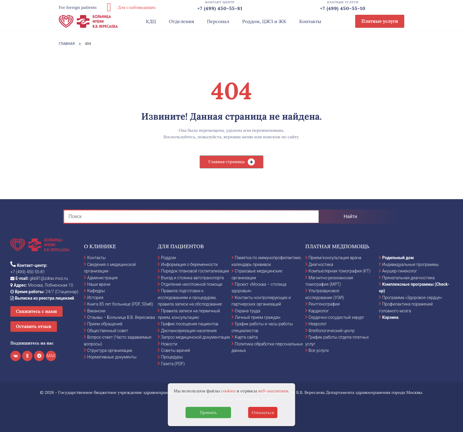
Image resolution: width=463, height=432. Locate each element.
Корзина (390, 317)
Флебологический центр (332, 330)
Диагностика (321, 264)
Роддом (168, 257)
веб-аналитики (273, 391)
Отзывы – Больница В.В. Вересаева (121, 317)
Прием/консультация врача (335, 257)
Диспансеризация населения (188, 330)
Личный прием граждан (258, 317)
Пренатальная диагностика (408, 277)
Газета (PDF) (173, 363)
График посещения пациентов (189, 323)
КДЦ (151, 21)
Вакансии (96, 310)
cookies (228, 391)
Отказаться (263, 412)
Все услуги (319, 350)
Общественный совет (107, 330)
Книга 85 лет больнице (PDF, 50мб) (120, 304)
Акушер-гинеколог (399, 271)
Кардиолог (319, 310)
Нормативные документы (111, 357)
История (95, 297)
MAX (51, 355)
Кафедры (96, 290)
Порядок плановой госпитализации (195, 271)
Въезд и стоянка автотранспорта (192, 277)
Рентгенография (324, 304)
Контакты (310, 21)
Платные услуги (379, 21)
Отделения (181, 21)
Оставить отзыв (33, 326)
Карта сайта (246, 337)
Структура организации (109, 350)
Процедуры (172, 357)
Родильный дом (398, 257)
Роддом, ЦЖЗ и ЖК (264, 21)
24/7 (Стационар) (44, 291)
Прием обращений (104, 323)
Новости (169, 344)
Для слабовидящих (129, 7)
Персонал (218, 21)
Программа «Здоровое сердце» (412, 297)
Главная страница (226, 161)
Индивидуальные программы (410, 264)
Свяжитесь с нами (36, 311)
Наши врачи (98, 284)
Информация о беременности (189, 264)
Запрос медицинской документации (195, 337)
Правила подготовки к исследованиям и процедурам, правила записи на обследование (190, 297)
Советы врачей (175, 350)
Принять (208, 412)
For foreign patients (78, 7)
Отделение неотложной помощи (191, 284)
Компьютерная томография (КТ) (340, 271)
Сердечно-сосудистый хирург (336, 317)
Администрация (102, 277)
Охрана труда (247, 310)
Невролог (318, 323)
